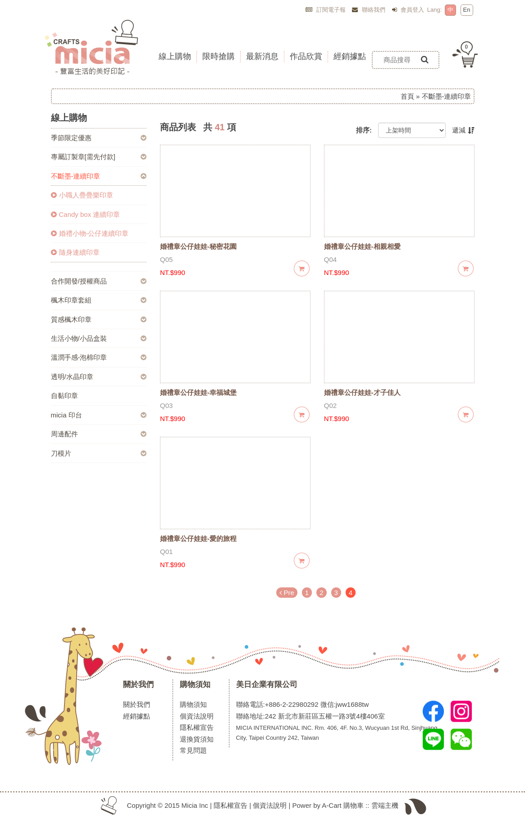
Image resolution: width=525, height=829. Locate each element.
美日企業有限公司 (266, 684)
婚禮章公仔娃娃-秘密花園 (198, 246)
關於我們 (138, 684)
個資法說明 (197, 716)
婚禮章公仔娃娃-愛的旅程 (198, 538)
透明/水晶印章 (72, 376)
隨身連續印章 (75, 252)
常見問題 (193, 750)
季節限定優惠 (71, 138)
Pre (286, 592)
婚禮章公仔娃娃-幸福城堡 (198, 392)
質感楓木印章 (71, 319)
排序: (364, 130)
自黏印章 (64, 395)
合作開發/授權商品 (79, 281)
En (466, 9)
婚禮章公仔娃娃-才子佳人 (362, 392)
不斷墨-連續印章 (75, 176)
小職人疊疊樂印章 (82, 195)
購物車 (353, 805)
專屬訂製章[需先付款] (83, 156)
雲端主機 (384, 805)
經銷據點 (136, 716)
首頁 (407, 96)
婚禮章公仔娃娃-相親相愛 (362, 246)
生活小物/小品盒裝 (79, 338)
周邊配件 (64, 434)
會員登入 (408, 9)
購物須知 (195, 684)
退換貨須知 (197, 739)
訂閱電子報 (326, 9)
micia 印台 (66, 415)
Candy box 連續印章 (85, 214)
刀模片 (61, 453)
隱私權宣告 (197, 727)
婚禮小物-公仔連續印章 (90, 233)
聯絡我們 (368, 9)
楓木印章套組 (71, 300)
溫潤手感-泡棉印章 (79, 357)
